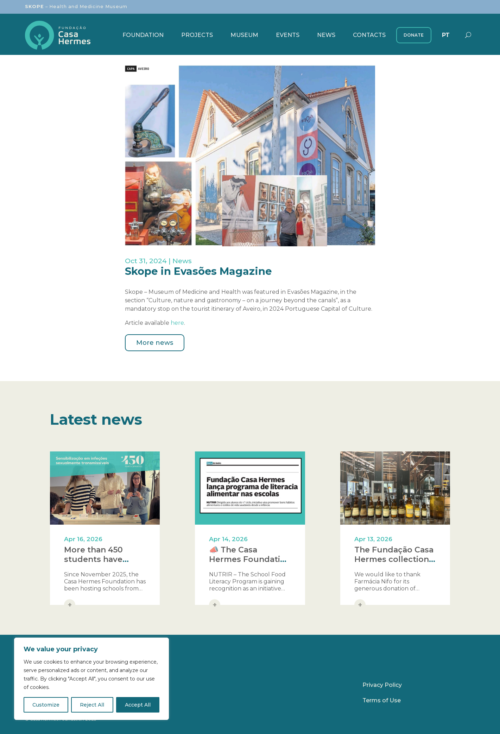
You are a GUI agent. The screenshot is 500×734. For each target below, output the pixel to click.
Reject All (92, 705)
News (326, 35)
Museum (244, 35)
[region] (91, 679)
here (177, 322)
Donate (414, 35)
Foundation (143, 35)
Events (287, 35)
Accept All (138, 705)
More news (154, 343)
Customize (45, 705)
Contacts (369, 35)
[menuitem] (446, 35)
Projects (197, 35)
